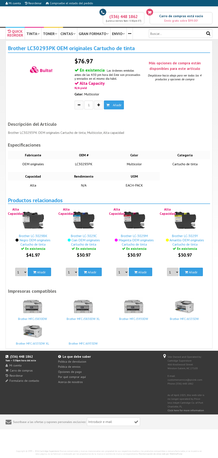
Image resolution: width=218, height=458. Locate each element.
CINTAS (68, 33)
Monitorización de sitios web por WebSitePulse (160, 453)
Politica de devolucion (72, 361)
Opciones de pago (70, 372)
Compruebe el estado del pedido (69, 3)
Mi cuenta (13, 3)
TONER (50, 33)
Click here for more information (186, 410)
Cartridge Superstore (49, 451)
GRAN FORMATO (94, 33)
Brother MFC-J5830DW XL (83, 309)
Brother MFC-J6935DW (83, 341)
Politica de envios (69, 367)
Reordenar (33, 3)
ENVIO (118, 33)
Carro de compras (19, 370)
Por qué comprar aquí (72, 377)
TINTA (33, 33)
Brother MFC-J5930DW (134, 309)
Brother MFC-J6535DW (184, 309)
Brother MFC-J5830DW (32, 309)
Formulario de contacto (22, 381)
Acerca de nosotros (70, 382)
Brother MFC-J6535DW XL (32, 333)
